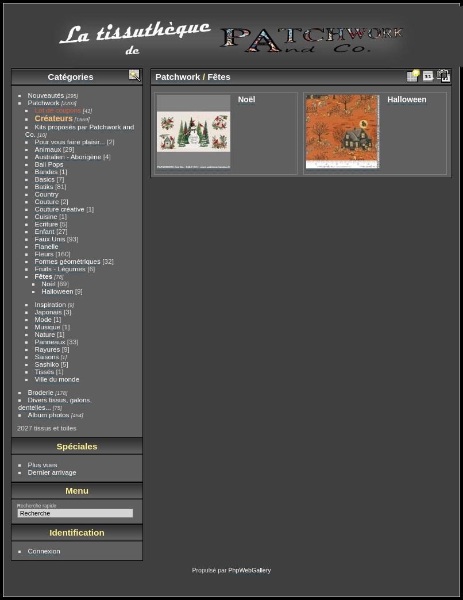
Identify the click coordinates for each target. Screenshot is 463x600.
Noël (49, 283)
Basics (45, 179)
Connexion (44, 551)
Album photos (49, 414)
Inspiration (50, 304)
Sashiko (47, 364)
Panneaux (50, 341)
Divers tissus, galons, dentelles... (55, 403)
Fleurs (44, 253)
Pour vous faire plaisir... (70, 141)
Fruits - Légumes (60, 268)
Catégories (70, 77)
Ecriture (47, 224)
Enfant (45, 231)
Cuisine (46, 216)
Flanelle (47, 246)
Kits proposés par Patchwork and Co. (79, 130)
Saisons (47, 356)
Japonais (48, 312)
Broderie (40, 392)
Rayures (47, 349)
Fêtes (44, 276)
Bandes (46, 171)
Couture (47, 201)
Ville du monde (57, 379)
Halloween (58, 291)
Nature (45, 334)
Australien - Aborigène (68, 156)
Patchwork (44, 102)
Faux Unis (50, 239)
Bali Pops (49, 164)
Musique (47, 326)
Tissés (45, 371)
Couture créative (59, 209)
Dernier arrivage (52, 472)
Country (47, 194)
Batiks (44, 186)
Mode (43, 319)
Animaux (48, 149)
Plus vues (42, 464)
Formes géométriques (68, 261)
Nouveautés (46, 95)
